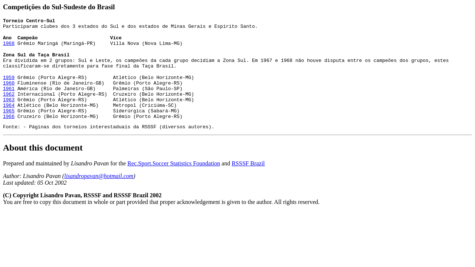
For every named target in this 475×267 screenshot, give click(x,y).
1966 (8, 127)
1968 (8, 45)
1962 (8, 100)
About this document (43, 160)
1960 (8, 87)
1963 (8, 107)
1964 (8, 114)
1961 (8, 93)
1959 (8, 80)
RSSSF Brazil (248, 175)
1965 (8, 120)
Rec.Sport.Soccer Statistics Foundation (173, 175)
